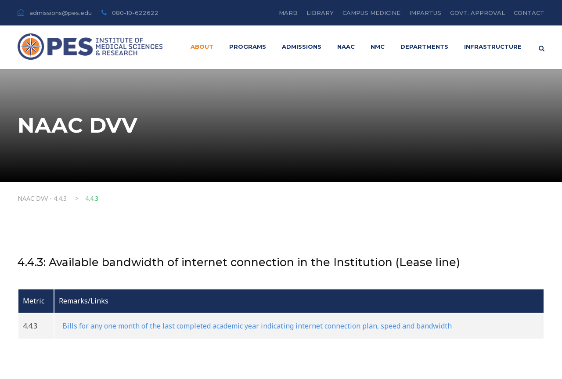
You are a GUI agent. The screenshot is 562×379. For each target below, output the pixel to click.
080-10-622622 (135, 12)
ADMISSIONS (301, 46)
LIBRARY (320, 12)
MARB (288, 12)
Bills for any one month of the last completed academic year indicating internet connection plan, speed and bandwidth (255, 326)
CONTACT (529, 12)
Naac (346, 46)
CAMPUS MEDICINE (371, 12)
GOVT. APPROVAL (477, 12)
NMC (378, 46)
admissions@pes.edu (61, 12)
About (202, 46)
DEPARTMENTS (424, 46)
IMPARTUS (425, 12)
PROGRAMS (247, 46)
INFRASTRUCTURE (493, 46)
